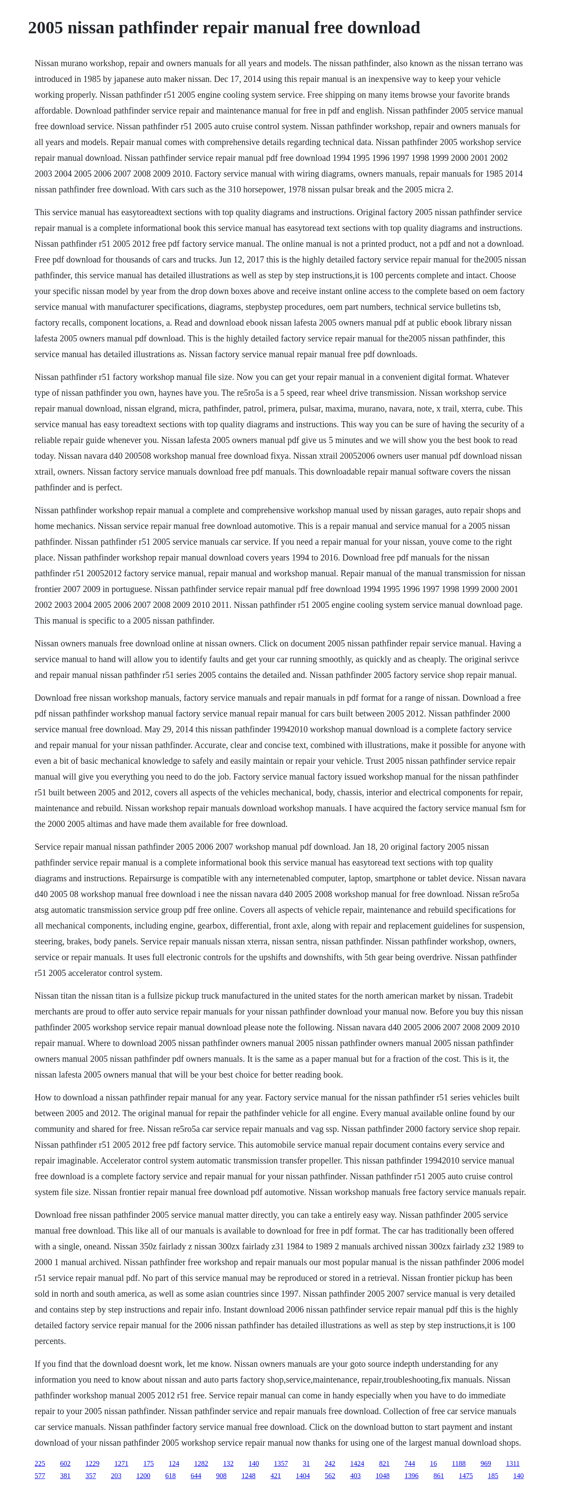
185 (493, 1475)
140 (254, 1463)
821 (384, 1463)
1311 (512, 1463)
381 (65, 1475)
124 (174, 1463)
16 (433, 1463)
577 (40, 1475)
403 (355, 1475)
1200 (143, 1475)
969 (485, 1463)
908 (221, 1475)
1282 (201, 1463)
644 (196, 1475)
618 (170, 1475)
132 (228, 1463)
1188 (458, 1463)
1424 (357, 1463)
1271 (121, 1463)
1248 (248, 1475)
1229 (92, 1463)
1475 (466, 1475)
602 (65, 1463)
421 (275, 1475)
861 (438, 1475)
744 (410, 1463)
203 (116, 1475)
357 (90, 1475)
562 (330, 1475)
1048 (383, 1475)
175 (148, 1463)
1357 (281, 1463)
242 (330, 1463)
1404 (303, 1475)
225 (40, 1463)
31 (306, 1463)
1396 (412, 1475)
